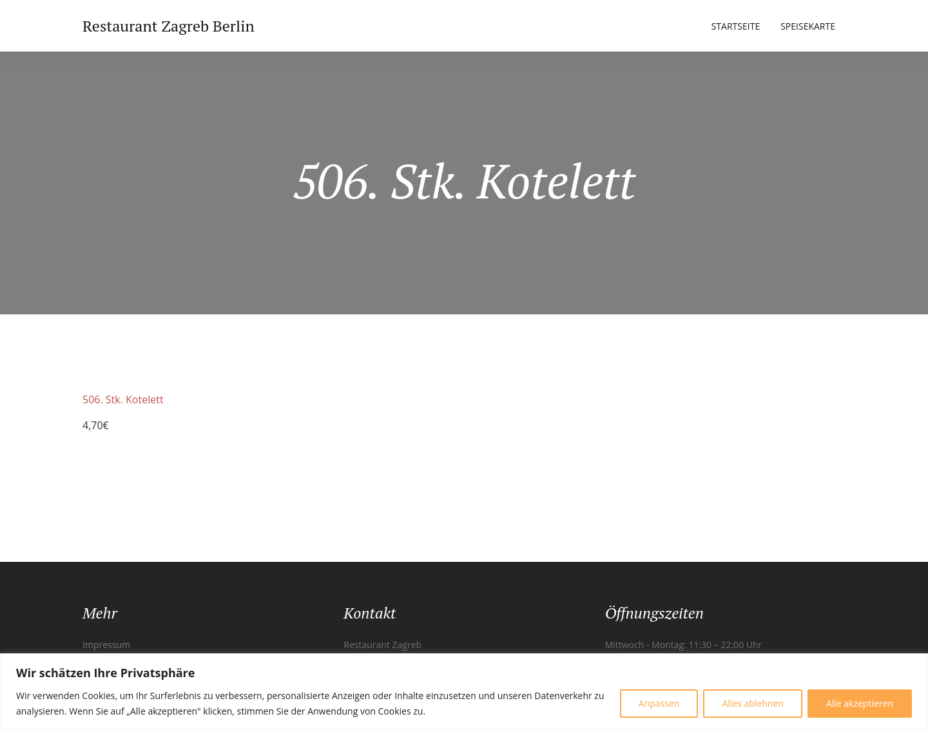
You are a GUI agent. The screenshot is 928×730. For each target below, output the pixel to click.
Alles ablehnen (752, 703)
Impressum (106, 645)
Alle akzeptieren (859, 703)
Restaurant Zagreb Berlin (168, 25)
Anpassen (659, 703)
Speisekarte (807, 26)
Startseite (735, 26)
